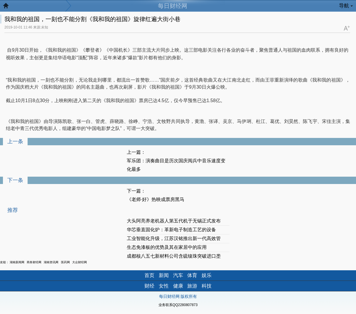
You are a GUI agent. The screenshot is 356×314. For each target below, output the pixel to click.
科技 (207, 286)
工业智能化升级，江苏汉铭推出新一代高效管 (174, 238)
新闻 (164, 275)
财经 (149, 286)
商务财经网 (34, 262)
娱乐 (207, 275)
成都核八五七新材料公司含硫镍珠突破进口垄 (174, 256)
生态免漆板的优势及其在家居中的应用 (167, 247)
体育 (192, 275)
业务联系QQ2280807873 (178, 305)
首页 (149, 275)
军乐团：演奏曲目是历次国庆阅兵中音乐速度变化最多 (176, 165)
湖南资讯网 (51, 262)
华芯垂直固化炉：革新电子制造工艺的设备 (171, 229)
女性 (164, 286)
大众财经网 (79, 262)
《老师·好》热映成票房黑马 (155, 199)
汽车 (178, 275)
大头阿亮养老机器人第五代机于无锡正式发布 (174, 220)
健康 (178, 286)
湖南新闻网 (17, 262)
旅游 (192, 286)
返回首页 (9, 7)
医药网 (65, 262)
